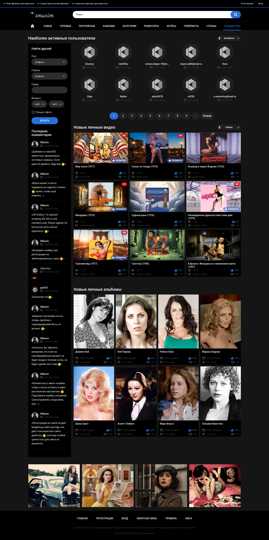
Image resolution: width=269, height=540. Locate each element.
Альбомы (109, 26)
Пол (34, 56)
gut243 (44, 287)
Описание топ (42, 297)
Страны (211, 26)
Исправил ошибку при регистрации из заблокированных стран (47, 254)
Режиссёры (151, 26)
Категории (129, 26)
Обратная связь (147, 518)
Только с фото (44, 112)
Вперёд (207, 115)
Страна (36, 70)
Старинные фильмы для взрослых (91, 3)
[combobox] (50, 62)
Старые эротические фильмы (54, 3)
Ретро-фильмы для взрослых (20, 3)
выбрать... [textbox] (40, 62)
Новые (48, 26)
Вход (260, 3)
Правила (171, 518)
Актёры (171, 26)
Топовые (65, 26)
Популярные (87, 26)
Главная (32, 26)
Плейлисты (191, 26)
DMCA (188, 518)
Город (35, 84)
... (196, 115)
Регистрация (247, 3)
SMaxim (44, 142)
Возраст (36, 98)
